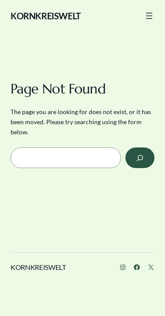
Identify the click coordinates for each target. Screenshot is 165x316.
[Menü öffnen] (149, 16)
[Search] (139, 157)
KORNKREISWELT (46, 16)
